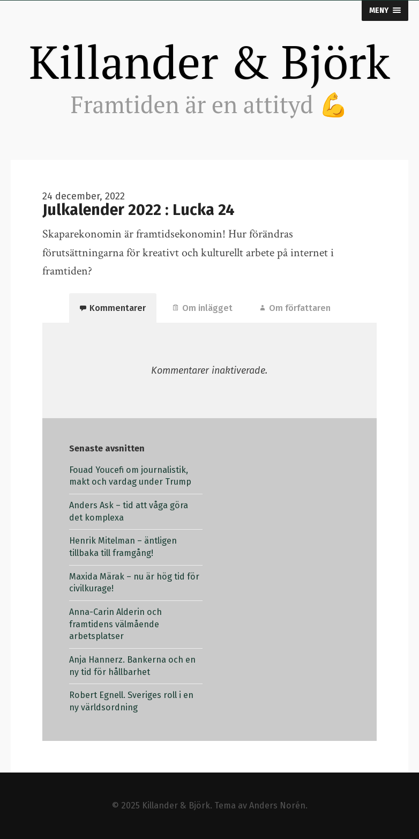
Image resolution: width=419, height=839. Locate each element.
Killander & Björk (209, 62)
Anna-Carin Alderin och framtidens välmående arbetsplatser (115, 624)
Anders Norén (277, 805)
